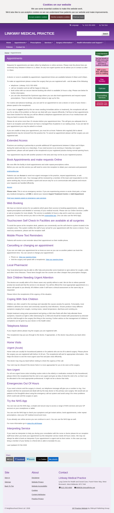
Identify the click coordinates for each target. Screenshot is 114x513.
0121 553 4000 (88, 25)
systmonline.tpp (13, 171)
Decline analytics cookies (60, 17)
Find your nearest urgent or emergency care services (26, 198)
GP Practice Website (80, 508)
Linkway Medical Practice (29, 33)
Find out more (78, 17)
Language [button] (74, 25)
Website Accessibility (39, 486)
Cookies (35, 490)
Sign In (7, 478)
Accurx (9, 187)
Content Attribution (38, 494)
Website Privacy (38, 482)
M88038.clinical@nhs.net (84, 488)
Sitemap (8, 482)
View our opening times (27, 257)
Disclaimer (36, 478)
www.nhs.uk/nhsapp (34, 423)
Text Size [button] (103, 25)
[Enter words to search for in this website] (89, 33)
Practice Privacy (38, 499)
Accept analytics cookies (38, 17)
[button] (21, 42)
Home (7, 53)
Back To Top (9, 486)
